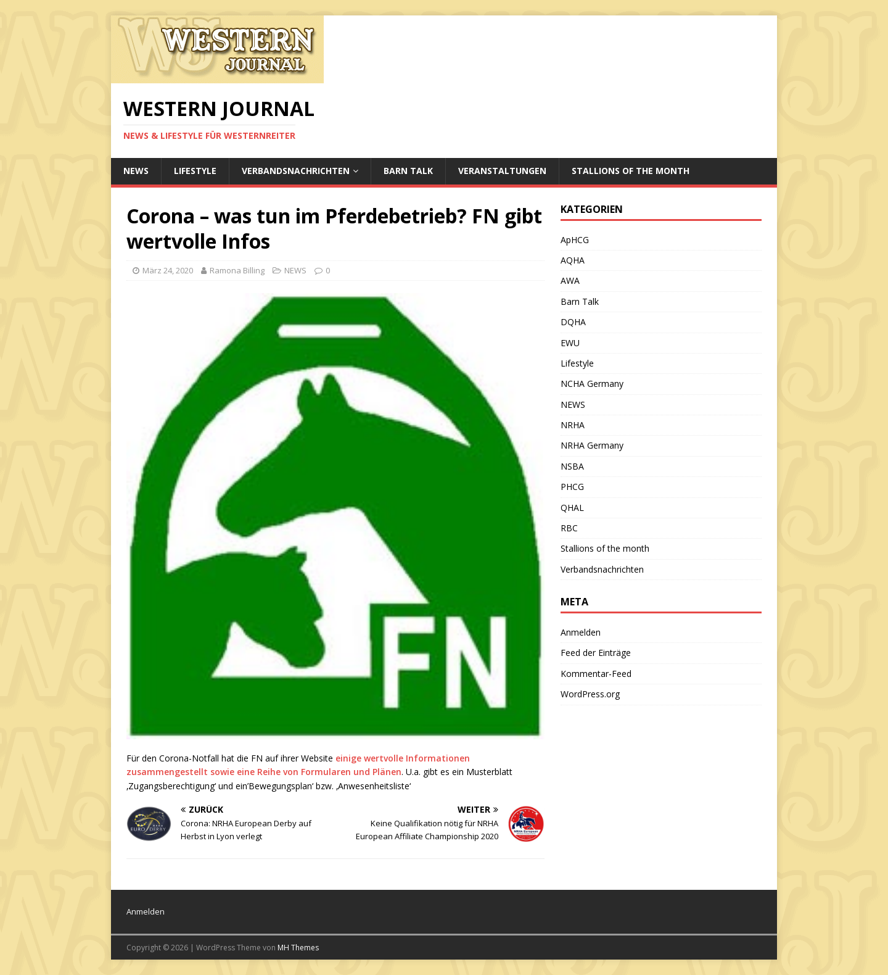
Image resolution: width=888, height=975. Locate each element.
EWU (570, 343)
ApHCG (575, 240)
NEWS (136, 170)
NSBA (572, 466)
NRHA (573, 425)
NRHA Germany (592, 445)
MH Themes (298, 947)
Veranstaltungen (502, 170)
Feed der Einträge (596, 652)
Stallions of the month (630, 170)
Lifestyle (195, 170)
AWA (570, 280)
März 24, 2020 (167, 270)
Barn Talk (408, 170)
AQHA (573, 260)
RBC (569, 528)
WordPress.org (590, 694)
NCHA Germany (592, 383)
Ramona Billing (237, 270)
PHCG (572, 486)
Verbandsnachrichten (296, 170)
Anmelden (581, 632)
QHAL (572, 507)
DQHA (573, 322)
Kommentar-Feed (596, 673)
